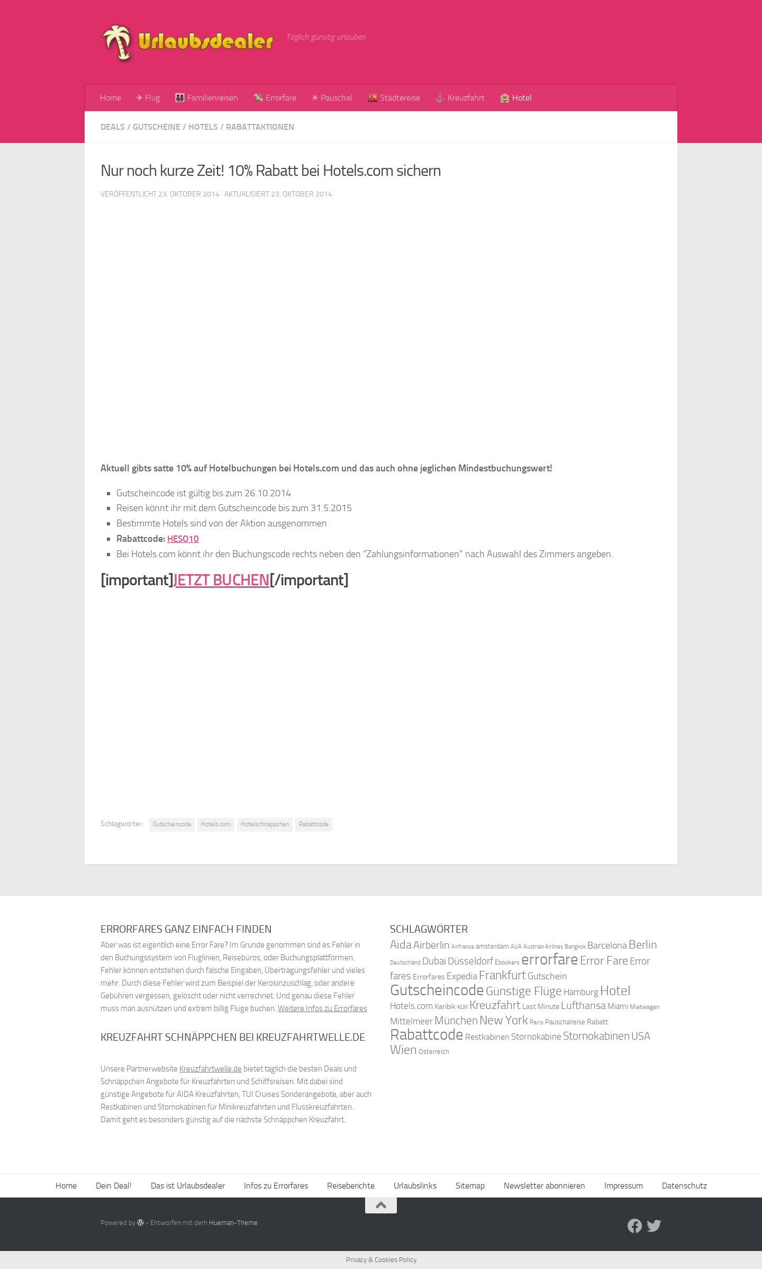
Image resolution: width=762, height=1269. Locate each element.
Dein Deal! (114, 1186)
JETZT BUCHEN (221, 579)
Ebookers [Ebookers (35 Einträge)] (507, 962)
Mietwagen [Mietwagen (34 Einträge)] (644, 1007)
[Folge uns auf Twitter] (654, 1226)
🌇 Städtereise (393, 98)
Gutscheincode (172, 824)
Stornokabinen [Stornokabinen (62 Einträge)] (596, 1036)
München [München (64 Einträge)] (456, 1020)
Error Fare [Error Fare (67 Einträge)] (604, 961)
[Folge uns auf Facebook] (635, 1226)
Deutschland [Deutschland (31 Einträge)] (405, 962)
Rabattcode (314, 824)
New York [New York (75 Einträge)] (503, 1020)
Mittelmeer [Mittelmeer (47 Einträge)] (411, 1021)
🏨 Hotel (516, 98)
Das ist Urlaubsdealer (188, 1186)
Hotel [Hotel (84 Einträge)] (615, 990)
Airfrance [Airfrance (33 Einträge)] (462, 946)
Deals (113, 127)
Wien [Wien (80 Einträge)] (403, 1049)
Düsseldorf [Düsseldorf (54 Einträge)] (470, 961)
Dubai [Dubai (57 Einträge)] (434, 961)
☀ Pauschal (331, 98)
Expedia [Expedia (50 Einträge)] (462, 976)
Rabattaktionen (260, 127)
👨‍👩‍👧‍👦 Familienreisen (206, 98)
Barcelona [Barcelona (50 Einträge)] (607, 945)
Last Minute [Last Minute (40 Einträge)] (540, 1006)
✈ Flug (148, 98)
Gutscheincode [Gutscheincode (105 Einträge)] (437, 990)
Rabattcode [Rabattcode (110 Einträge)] (427, 1034)
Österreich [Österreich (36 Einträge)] (434, 1052)
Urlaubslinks (415, 1186)
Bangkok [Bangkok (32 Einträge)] (575, 946)
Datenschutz (684, 1186)
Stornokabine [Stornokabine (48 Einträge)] (536, 1036)
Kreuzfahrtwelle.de (210, 1069)
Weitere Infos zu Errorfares (322, 1008)
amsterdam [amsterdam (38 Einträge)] (492, 946)
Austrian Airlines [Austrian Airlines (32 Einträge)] (543, 946)
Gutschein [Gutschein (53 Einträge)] (547, 976)
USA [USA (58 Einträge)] (640, 1036)
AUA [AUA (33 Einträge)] (516, 946)
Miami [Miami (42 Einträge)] (617, 1006)
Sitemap (470, 1186)
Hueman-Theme (233, 1223)
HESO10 (184, 538)
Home (110, 98)
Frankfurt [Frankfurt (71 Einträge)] (502, 975)
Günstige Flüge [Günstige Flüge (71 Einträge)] (524, 991)
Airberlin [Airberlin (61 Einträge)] (431, 945)
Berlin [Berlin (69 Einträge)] (643, 944)
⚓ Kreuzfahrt (460, 98)
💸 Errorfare (274, 98)
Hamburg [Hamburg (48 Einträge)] (581, 992)
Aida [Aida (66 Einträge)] (401, 945)
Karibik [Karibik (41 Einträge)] (445, 1006)
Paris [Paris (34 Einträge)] (536, 1022)
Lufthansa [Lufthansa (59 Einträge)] (583, 1005)
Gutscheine (156, 127)
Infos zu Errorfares (276, 1186)
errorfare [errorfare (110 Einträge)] (549, 959)
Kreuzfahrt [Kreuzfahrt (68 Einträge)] (495, 1005)
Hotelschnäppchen (265, 824)
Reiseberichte (351, 1186)
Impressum (623, 1186)
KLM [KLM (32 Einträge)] (462, 1007)
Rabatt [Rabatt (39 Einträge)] (597, 1021)
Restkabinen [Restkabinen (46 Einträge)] (487, 1037)
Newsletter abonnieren (544, 1186)
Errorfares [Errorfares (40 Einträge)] (429, 976)
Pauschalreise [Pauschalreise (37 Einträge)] (565, 1022)
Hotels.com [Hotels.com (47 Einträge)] (411, 1006)
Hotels (203, 127)
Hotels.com (216, 824)
